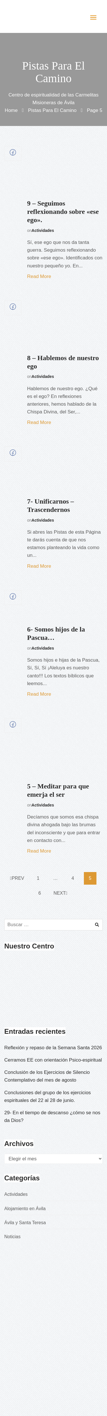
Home (11, 110)
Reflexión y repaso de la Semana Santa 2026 (53, 1047)
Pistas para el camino (52, 110)
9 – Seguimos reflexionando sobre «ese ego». (63, 212)
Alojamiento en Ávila (25, 1208)
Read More (39, 276)
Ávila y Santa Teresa (25, 1222)
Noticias (12, 1236)
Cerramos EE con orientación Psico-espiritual (53, 1060)
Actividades (43, 230)
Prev (17, 878)
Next (61, 893)
